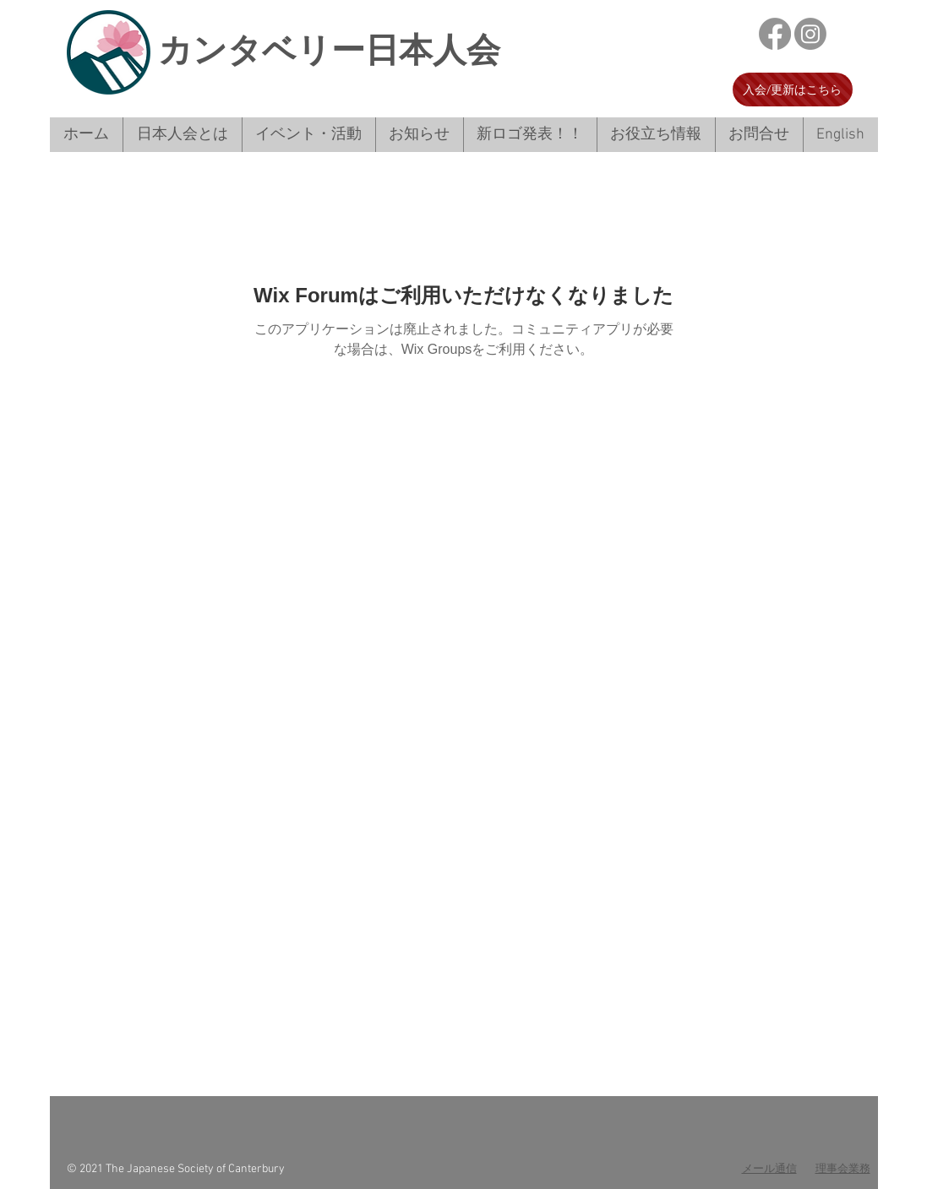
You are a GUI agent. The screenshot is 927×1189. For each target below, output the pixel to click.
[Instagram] (810, 34)
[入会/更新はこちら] (793, 89)
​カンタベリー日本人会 (329, 49)
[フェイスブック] (775, 34)
